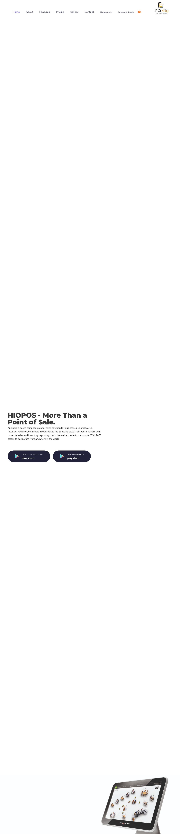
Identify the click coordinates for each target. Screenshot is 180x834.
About (29, 12)
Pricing (60, 12)
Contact (89, 12)
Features (44, 12)
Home (16, 12)
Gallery (74, 12)
